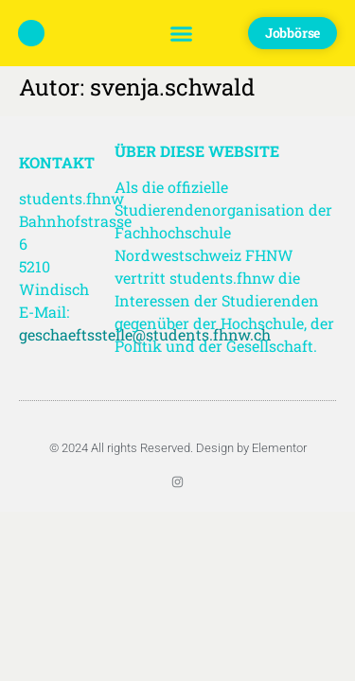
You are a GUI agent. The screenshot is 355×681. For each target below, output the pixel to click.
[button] (181, 33)
